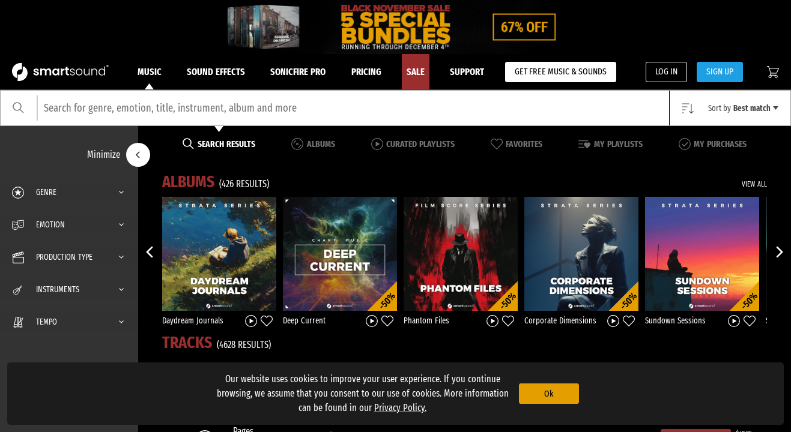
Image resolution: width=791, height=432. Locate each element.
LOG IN (666, 71)
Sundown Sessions (675, 321)
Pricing (366, 71)
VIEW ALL (754, 184)
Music (150, 78)
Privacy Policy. (400, 407)
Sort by (743, 108)
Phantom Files (426, 321)
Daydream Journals (192, 321)
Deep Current (304, 321)
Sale (416, 71)
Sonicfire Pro (298, 71)
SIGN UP (719, 71)
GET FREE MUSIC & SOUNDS (561, 71)
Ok (548, 393)
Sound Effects (216, 71)
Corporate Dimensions (560, 321)
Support (467, 71)
